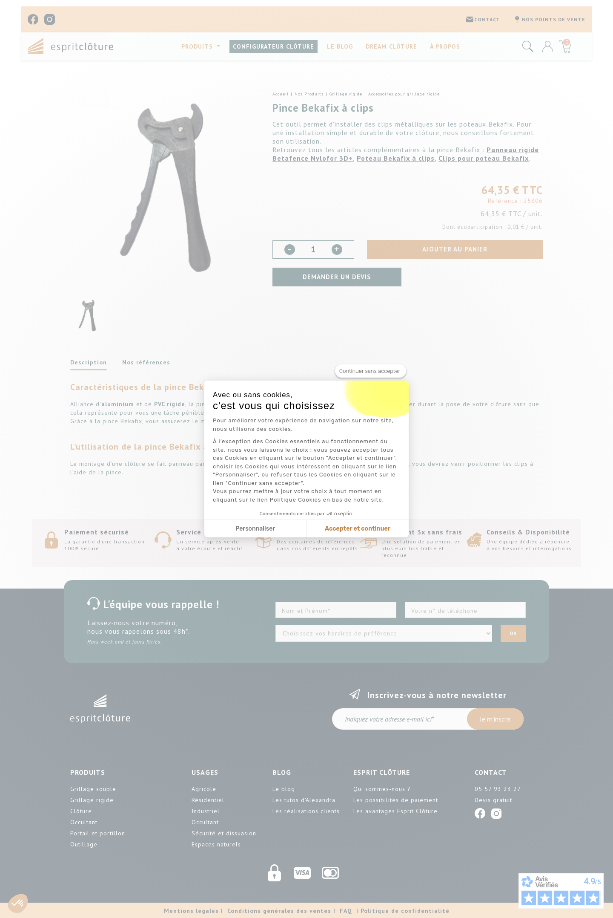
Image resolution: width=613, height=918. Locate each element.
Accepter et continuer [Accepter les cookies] (357, 528)
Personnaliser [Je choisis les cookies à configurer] (255, 528)
